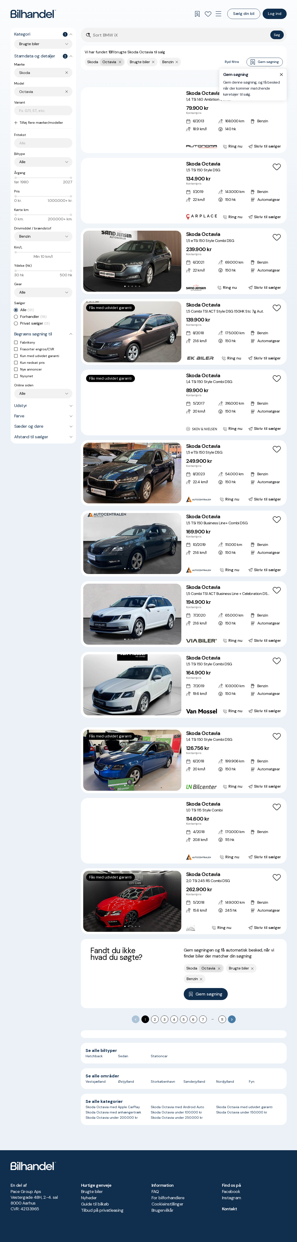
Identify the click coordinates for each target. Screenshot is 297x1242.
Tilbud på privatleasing (102, 1210)
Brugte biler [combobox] (29, 43)
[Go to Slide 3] (130, 145)
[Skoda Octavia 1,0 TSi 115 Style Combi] (184, 831)
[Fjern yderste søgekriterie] (120, 62)
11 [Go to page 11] (222, 1019)
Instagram (231, 1197)
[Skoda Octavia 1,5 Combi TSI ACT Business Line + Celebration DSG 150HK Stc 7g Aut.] (184, 614)
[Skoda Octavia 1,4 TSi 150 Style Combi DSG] (184, 402)
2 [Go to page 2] (155, 1019)
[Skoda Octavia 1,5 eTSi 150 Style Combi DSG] (184, 261)
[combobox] (45, 72)
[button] (132, 120)
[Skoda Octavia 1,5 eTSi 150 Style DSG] (184, 473)
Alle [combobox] (22, 161)
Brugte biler (92, 1191)
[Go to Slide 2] (126, 145)
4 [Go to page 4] (174, 1019)
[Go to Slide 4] (133, 145)
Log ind (274, 13)
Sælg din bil (243, 13)
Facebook (231, 1191)
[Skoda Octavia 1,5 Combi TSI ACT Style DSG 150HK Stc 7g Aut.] (184, 332)
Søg (277, 35)
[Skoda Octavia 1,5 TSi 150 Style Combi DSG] (184, 685)
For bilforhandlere (168, 1197)
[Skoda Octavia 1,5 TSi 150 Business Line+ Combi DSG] (184, 543)
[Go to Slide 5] (137, 145)
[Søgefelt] (180, 35)
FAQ (155, 1191)
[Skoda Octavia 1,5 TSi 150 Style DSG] (184, 191)
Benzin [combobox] (25, 236)
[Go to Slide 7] (143, 215)
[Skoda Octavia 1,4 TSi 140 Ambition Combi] (184, 120)
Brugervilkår (163, 1210)
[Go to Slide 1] (123, 145)
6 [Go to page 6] (193, 1019)
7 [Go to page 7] (203, 1019)
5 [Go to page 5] (184, 1019)
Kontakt (229, 1208)
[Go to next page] (232, 1019)
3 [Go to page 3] (164, 1019)
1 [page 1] (145, 1019)
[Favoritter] (208, 14)
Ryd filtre (232, 62)
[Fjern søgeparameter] (153, 62)
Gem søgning (265, 62)
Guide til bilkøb (95, 1204)
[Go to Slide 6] (141, 145)
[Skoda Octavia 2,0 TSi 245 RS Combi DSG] (184, 901)
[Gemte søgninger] (197, 14)
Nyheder (89, 1197)
